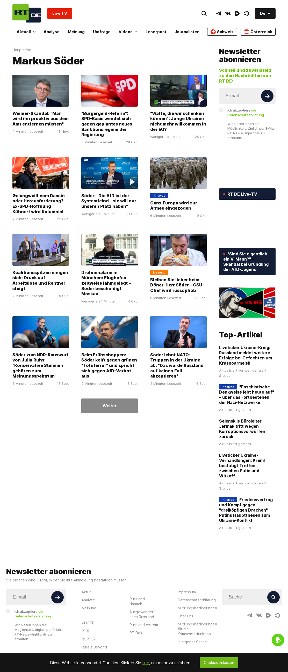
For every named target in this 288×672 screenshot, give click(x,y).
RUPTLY (89, 639)
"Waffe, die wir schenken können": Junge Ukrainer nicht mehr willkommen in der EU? (178, 121)
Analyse (52, 31)
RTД (85, 631)
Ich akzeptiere (245, 112)
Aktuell (26, 31)
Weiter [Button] (110, 405)
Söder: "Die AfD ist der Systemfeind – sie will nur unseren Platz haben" (108, 201)
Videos (128, 31)
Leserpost (156, 31)
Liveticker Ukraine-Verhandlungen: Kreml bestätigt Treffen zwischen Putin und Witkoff (242, 465)
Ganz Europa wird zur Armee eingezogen (173, 205)
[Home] (26, 13)
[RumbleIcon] (237, 13)
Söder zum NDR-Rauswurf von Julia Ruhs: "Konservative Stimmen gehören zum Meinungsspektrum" (40, 365)
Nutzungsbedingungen (197, 608)
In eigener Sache (192, 642)
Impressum (187, 592)
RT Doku (137, 633)
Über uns (185, 616)
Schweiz (222, 31)
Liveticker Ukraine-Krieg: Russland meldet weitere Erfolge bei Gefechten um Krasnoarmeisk (245, 355)
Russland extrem (143, 625)
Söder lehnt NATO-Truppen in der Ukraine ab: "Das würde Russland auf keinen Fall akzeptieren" (177, 365)
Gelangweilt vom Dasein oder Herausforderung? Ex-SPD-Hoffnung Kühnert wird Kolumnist (38, 203)
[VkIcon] (228, 13)
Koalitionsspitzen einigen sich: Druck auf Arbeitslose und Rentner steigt (40, 280)
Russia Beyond (94, 647)
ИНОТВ (88, 623)
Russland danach (137, 601)
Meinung (76, 31)
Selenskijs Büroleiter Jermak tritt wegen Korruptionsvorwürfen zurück (242, 428)
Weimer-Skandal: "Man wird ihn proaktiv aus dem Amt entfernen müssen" (40, 119)
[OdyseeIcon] (246, 13)
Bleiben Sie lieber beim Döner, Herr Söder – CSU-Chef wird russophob (177, 285)
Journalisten (187, 31)
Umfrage (102, 31)
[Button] (267, 96)
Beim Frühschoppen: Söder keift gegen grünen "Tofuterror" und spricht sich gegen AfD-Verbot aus (109, 365)
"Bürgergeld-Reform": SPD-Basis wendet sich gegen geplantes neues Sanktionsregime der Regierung (106, 124)
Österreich (258, 31)
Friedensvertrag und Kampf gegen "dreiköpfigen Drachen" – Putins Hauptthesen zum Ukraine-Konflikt (246, 510)
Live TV (59, 13)
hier (145, 662)
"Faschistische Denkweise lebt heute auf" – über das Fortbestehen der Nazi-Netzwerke (246, 394)
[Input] (247, 96)
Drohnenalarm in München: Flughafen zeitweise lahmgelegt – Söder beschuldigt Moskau (106, 283)
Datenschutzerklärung (197, 600)
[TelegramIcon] (218, 13)
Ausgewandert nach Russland (142, 614)
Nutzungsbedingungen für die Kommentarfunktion (197, 629)
